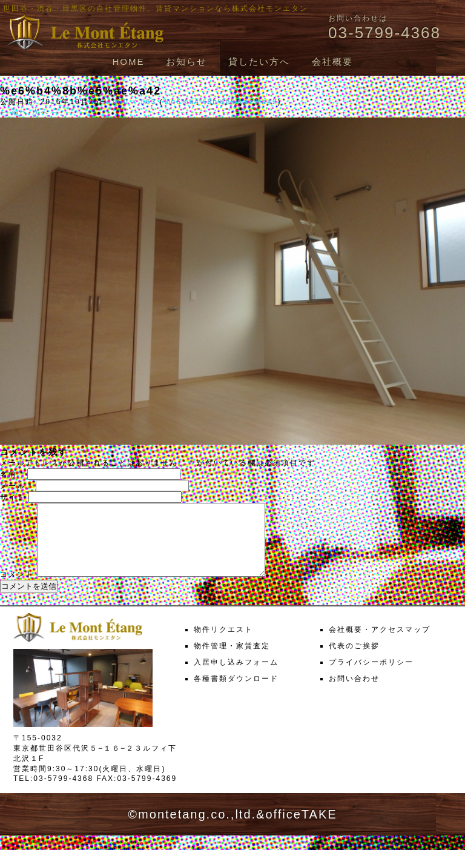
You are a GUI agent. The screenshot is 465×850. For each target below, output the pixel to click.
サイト (12, 497)
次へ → (46, 112)
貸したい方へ (259, 61)
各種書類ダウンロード (236, 693)
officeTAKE (301, 828)
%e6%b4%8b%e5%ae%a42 (220, 102)
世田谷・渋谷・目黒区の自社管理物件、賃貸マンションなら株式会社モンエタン (155, 8)
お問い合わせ (354, 693)
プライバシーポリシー (371, 676)
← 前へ (14, 112)
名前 (12, 474)
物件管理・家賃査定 (232, 660)
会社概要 (332, 61)
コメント (17, 589)
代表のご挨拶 (354, 660)
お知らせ (186, 61)
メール (16, 486)
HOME (128, 61)
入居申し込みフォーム (236, 676)
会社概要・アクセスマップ (379, 644)
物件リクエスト (223, 644)
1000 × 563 (132, 102)
